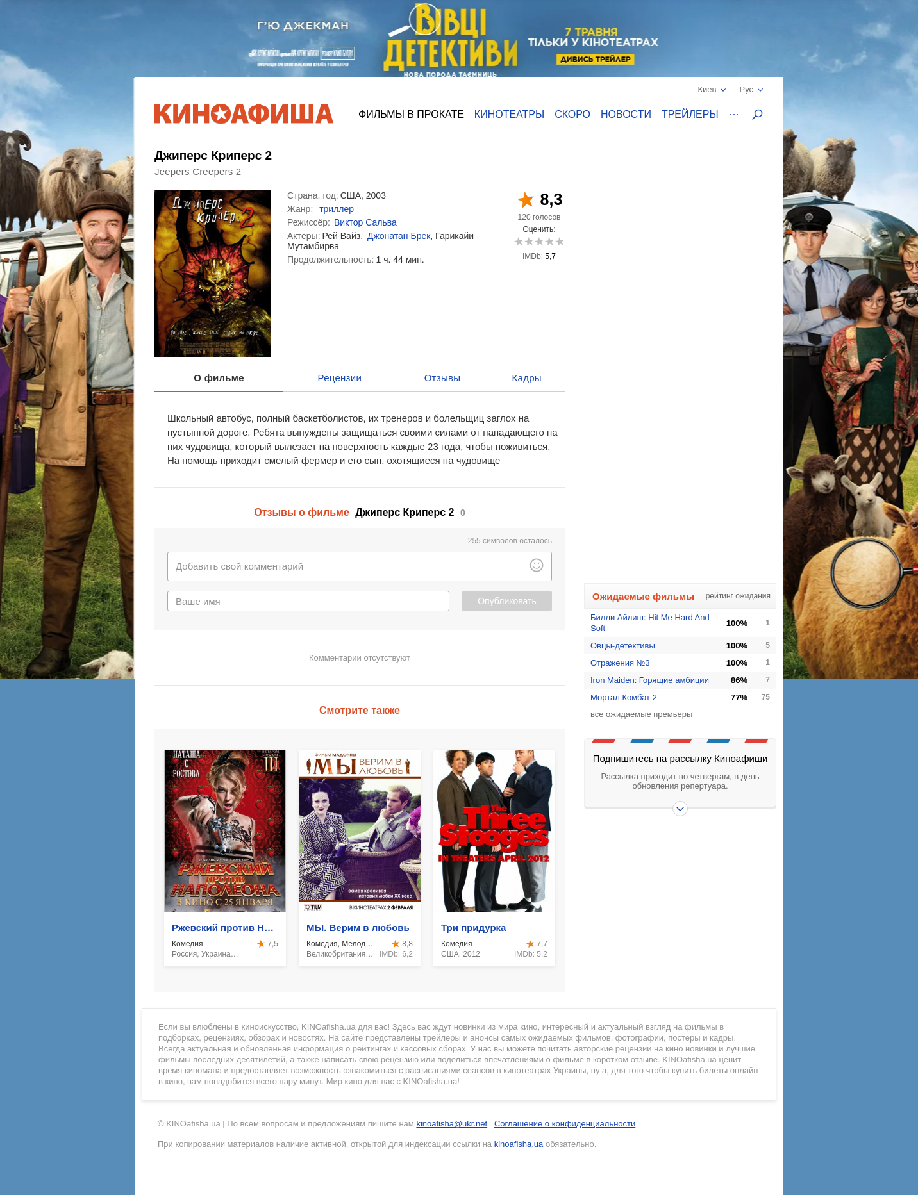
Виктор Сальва (365, 222)
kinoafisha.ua (519, 1144)
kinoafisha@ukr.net (451, 1123)
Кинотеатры (509, 114)
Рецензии (340, 377)
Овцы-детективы (622, 645)
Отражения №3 (620, 663)
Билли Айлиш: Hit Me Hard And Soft (650, 623)
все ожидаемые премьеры (641, 714)
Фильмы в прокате (411, 114)
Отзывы (442, 377)
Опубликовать (507, 601)
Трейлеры (690, 114)
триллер (336, 209)
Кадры (527, 377)
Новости (626, 114)
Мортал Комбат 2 (623, 697)
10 (559, 241)
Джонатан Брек (398, 236)
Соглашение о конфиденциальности (564, 1123)
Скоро (572, 114)
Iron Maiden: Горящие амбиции (649, 680)
